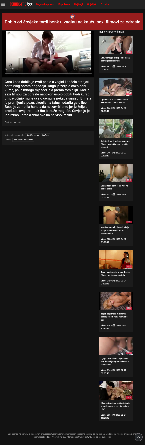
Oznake (105, 4)
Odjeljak (92, 4)
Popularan (64, 4)
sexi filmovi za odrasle (23, 140)
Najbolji (78, 4)
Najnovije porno (45, 4)
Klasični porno (33, 135)
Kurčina (45, 135)
